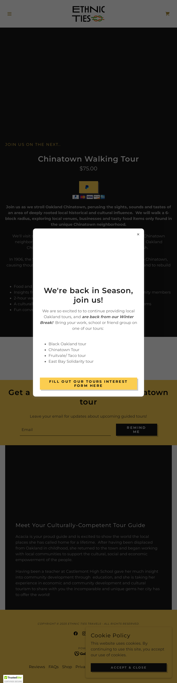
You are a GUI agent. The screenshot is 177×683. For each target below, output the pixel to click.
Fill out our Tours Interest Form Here (88, 384)
